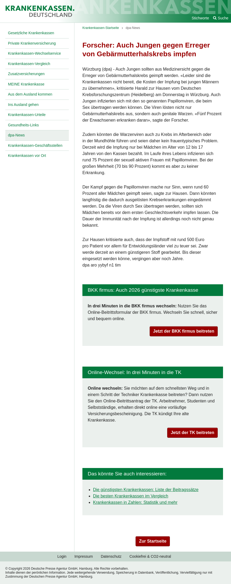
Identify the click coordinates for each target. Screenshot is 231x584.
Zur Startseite (152, 541)
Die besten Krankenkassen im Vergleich (130, 496)
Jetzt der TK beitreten (192, 432)
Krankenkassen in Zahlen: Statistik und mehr (135, 502)
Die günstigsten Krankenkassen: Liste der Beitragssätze (146, 489)
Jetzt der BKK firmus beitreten (183, 331)
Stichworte (200, 18)
